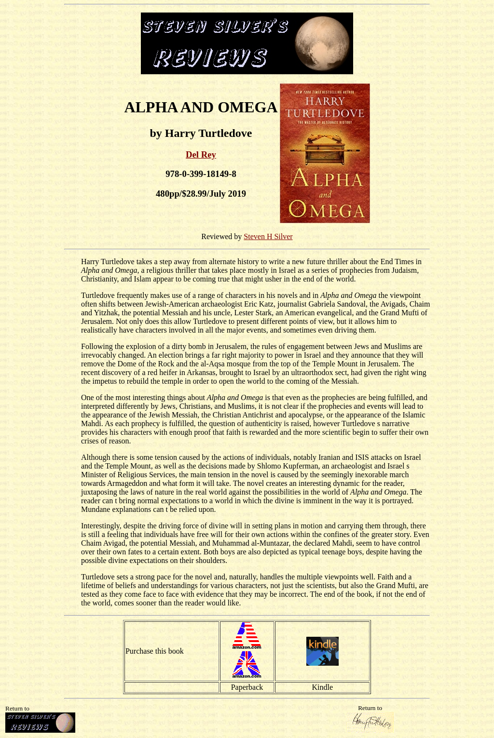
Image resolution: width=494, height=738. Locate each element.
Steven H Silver (268, 236)
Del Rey (201, 154)
